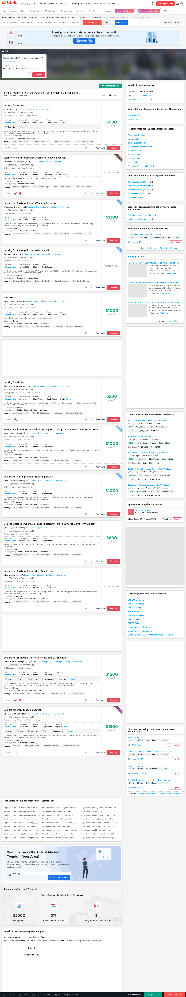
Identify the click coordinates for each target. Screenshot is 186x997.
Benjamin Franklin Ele (42, 282)
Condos (92, 11)
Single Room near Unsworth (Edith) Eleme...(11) (59, 713)
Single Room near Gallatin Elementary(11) (57, 698)
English (62, 123)
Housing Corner (136, 257)
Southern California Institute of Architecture (33, 324)
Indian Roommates (8, 18)
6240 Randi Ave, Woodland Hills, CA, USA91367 (147, 376)
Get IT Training (46, 961)
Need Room (10, 298)
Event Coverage (10, 978)
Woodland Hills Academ (82, 234)
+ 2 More (69, 360)
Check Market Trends (59, 758)
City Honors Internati (76, 615)
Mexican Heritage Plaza (139, 194)
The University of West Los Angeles (29, 612)
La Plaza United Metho (74, 327)
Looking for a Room (14, 106)
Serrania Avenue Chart (42, 234)
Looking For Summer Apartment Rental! (144, 235)
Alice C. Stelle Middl (62, 234)
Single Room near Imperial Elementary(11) (57, 702)
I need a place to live (124, 11)
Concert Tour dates (54, 974)
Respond (38, 75)
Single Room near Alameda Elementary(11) (58, 694)
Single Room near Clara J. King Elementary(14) (59, 690)
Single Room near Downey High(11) (94, 694)
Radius (62, 23)
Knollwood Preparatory (21, 187)
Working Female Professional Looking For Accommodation (24, 58)
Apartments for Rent (136, 136)
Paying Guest (66, 11)
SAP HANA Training (136, 571)
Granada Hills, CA (136, 669)
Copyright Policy (170, 984)
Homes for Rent (134, 151)
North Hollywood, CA (137, 683)
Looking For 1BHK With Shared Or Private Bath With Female (35, 579)
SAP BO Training (134, 563)
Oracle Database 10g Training (140, 586)
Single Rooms (35, 11)
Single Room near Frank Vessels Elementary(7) (98, 720)
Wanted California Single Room (29, 18)
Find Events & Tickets (46, 968)
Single (131, 650)
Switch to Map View (110, 86)
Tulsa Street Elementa (84, 187)
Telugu (58, 596)
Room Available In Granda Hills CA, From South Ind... (150, 662)
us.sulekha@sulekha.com (108, 959)
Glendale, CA (27, 255)
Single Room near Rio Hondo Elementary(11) (20, 705)
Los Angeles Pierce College (27, 231)
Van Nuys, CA (32, 110)
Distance (113, 95)
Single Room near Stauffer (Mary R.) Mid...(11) (98, 709)
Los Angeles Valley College (140, 220)
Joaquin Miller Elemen (81, 282)
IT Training (79, 3)
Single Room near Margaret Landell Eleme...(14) (98, 690)
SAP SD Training (134, 578)
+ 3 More (69, 315)
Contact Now (175, 243)
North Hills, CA (9, 62)
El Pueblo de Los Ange (41, 327)
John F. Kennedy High (41, 187)
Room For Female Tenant (138, 676)
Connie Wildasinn (142, 466)
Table (115, 895)
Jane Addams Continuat (62, 187)
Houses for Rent (134, 155)
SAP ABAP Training (136, 559)
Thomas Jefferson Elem (22, 282)
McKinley (16, 667)
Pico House (58, 327)
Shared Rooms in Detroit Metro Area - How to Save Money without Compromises (155, 303)
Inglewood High (39, 615)
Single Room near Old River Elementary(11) (96, 713)
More (116, 3)
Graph (105, 895)
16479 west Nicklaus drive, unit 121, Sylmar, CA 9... (149, 408)
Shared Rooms (51, 11)
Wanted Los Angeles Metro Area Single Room (58, 18)
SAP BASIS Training (136, 555)
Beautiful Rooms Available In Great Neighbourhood (149, 690)
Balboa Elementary (61, 282)
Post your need (153, 995)
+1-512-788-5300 (105, 953)
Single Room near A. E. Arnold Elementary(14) (21, 690)
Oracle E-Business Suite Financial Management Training (150, 590)
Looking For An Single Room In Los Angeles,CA (28, 532)
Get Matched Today (84, 41)
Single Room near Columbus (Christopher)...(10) (21, 720)
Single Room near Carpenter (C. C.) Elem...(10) (97, 717)
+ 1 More (64, 175)
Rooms (23, 11)
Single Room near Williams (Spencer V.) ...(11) (21, 713)
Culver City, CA (135, 243)
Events (48, 3)
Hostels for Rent (134, 159)
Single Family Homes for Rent (140, 147)
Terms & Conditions (123, 984)
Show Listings (92, 23)
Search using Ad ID (171, 23)
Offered (140, 650)
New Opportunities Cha (21, 615)
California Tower (136, 198)
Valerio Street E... (45, 23)
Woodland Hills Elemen (21, 234)
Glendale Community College (27, 279)
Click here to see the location (140, 100)
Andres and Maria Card (63, 142)
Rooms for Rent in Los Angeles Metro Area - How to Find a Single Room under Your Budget (155, 263)
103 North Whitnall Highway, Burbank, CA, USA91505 (149, 424)
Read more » (171, 274)
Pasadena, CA (33, 635)
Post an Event (52, 978)
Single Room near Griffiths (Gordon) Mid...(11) (21, 702)
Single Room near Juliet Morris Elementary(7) (59, 720)
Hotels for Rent (134, 163)
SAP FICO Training (135, 567)
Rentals (68, 3)
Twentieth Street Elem (71, 667)
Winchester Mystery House (140, 190)
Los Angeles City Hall (20, 327)
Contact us (109, 984)
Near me (13, 11)
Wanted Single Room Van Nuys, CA (89, 18)
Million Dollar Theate (61, 421)
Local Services (104, 3)
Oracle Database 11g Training (140, 582)
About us (98, 984)
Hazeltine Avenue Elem (84, 142)
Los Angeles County (51, 207)
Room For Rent (134, 647)
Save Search (121, 23)
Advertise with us (154, 984)
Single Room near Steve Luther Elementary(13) (21, 694)
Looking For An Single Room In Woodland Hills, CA (30, 203)
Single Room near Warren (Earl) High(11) (57, 709)
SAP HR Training (134, 574)
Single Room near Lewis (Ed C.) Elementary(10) (21, 717)
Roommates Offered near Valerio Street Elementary (160, 704)
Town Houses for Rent (137, 143)
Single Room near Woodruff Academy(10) (58, 717)
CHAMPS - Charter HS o (41, 142)
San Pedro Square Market (140, 186)
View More (100, 148)
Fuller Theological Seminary (27, 664)
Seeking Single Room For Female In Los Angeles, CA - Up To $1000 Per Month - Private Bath (51, 390)
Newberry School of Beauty (26, 184)
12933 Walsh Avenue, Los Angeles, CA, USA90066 (148, 440)
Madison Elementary (51, 667)
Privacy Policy (139, 984)
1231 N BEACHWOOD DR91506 (140, 392)
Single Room (9, 23)
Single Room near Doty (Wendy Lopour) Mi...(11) (22, 698)
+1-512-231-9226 (120, 953)
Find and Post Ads (46, 955)
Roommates (58, 3)
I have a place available (149, 11)
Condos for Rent (134, 139)
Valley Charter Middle (20, 142)
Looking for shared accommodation (23, 631)
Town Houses (105, 11)
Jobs (88, 3)
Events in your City (11, 974)
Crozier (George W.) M (57, 615)
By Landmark (26, 23)
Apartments (80, 11)
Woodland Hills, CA (34, 207)
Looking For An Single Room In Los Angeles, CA (28, 438)
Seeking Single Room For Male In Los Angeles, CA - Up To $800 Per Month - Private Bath (49, 485)
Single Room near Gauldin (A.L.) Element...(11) (98, 698)
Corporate (46, 983)
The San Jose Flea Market (140, 182)
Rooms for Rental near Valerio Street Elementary (162, 249)
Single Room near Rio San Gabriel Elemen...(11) (59, 705)
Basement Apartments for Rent (141, 167)
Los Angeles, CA (35, 302)
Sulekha (9, 3)
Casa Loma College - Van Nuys (28, 139)
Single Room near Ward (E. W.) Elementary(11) (21, 709)
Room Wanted (10, 123)
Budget (73, 23)
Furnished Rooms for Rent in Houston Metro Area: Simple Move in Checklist (155, 283)
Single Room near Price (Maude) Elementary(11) (98, 702)
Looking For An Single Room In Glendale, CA (26, 251)
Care (94, 3)
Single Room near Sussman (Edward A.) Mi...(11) (99, 705)
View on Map (44, 110)
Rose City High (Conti (31, 667)
